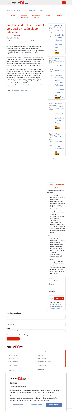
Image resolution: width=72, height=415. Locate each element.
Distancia (24, 90)
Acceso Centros (12, 365)
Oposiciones (42, 365)
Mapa (9, 352)
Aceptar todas (54, 405)
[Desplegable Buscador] (64, 2)
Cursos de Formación (44, 352)
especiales (56, 187)
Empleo (59, 15)
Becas (48, 15)
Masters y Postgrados (24, 16)
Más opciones (17, 405)
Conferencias (42, 358)
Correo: (9, 328)
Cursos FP (41, 355)
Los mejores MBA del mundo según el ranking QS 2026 (57, 263)
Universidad (15, 90)
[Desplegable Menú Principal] (9, 3)
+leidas (51, 184)
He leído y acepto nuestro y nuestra (56, 305)
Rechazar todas (36, 405)
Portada (12, 15)
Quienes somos (12, 355)
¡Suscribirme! (59, 298)
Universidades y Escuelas (36, 16)
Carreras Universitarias (45, 361)
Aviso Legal (58, 304)
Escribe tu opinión (14, 313)
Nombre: (9, 322)
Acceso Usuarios (13, 361)
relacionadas (60, 184)
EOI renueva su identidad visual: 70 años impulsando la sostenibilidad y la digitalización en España (57, 220)
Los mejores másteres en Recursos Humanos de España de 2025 (57, 212)
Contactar (11, 370)
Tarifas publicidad (13, 358)
